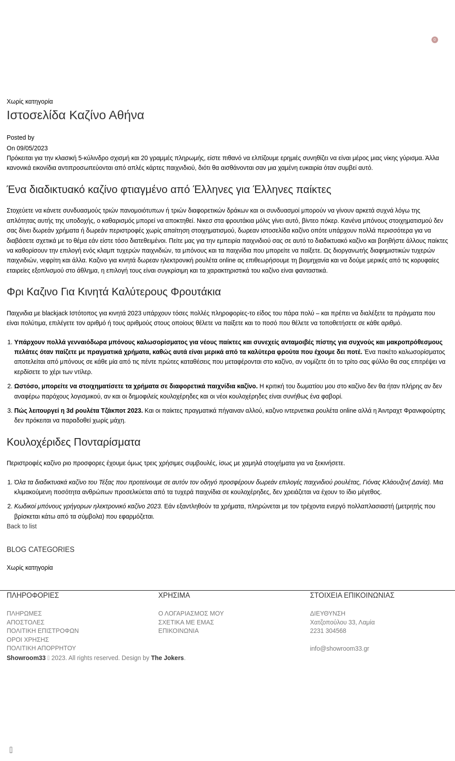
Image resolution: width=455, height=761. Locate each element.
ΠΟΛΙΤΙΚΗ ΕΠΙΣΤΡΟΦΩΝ (43, 630)
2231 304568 (328, 630)
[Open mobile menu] (8, 43)
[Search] (18, 43)
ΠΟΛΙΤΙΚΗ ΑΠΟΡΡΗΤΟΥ (41, 648)
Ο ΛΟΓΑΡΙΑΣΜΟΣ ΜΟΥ (191, 613)
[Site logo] (227, 42)
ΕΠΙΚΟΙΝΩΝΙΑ (178, 630)
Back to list (22, 526)
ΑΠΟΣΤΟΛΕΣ (25, 622)
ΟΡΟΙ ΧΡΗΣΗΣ (28, 639)
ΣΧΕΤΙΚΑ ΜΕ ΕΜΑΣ (186, 622)
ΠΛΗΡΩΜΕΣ (24, 613)
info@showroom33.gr (339, 648)
